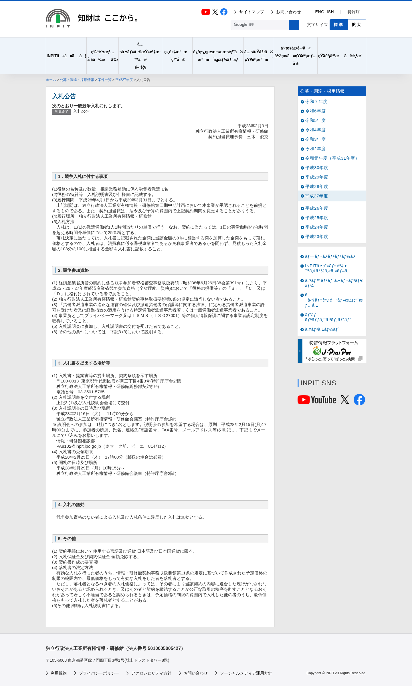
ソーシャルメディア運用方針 (246, 673)
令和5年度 (315, 120)
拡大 (357, 24)
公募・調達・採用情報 (77, 80)
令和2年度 (315, 148)
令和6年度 (315, 110)
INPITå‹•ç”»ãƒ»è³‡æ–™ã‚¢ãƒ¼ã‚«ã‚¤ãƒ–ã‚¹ (327, 268)
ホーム (51, 80)
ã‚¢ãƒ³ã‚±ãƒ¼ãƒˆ (322, 329)
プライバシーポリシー (99, 673)
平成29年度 (316, 177)
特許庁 (354, 11)
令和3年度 (315, 139)
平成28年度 (316, 186)
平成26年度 (316, 208)
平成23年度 (316, 236)
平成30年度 (316, 167)
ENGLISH (324, 11)
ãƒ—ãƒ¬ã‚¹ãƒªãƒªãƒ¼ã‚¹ (330, 256)
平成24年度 (316, 227)
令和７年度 (316, 101)
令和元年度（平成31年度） (332, 158)
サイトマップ (251, 11)
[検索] (259, 25)
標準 (339, 24)
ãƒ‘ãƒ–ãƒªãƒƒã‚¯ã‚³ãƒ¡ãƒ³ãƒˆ (328, 317)
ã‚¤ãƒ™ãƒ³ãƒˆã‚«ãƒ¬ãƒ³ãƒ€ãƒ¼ (334, 283)
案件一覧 (105, 80)
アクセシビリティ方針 (151, 673)
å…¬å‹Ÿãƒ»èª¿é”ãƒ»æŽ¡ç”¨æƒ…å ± (334, 300)
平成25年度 (316, 217)
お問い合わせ (288, 11)
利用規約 (59, 673)
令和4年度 (315, 129)
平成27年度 (124, 80)
